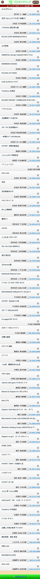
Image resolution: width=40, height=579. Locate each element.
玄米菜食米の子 (7, 191)
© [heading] (20, 576)
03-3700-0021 (34, 270)
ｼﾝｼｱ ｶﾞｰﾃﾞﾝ (6, 455)
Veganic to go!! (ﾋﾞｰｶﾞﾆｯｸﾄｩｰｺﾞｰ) (15, 436)
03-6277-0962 (34, 105)
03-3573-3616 (34, 469)
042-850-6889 (34, 551)
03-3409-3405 (34, 42)
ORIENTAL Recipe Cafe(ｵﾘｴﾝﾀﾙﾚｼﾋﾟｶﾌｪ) (17, 55)
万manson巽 (6, 265)
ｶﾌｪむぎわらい (7, 9)
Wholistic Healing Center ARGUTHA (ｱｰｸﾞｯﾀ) (19, 427)
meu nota (5, 173)
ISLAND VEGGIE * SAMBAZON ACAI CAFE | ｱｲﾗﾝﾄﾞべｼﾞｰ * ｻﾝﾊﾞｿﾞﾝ (21, 100)
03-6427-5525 (34, 133)
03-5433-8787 (34, 242)
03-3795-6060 (34, 251)
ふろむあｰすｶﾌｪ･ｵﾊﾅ (9, 237)
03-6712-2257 (34, 515)
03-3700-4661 (34, 261)
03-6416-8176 (34, 224)
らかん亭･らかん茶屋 (10, 491)
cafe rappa (6, 374)
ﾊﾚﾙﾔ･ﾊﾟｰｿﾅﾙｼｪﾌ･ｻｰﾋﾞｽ (10, 328)
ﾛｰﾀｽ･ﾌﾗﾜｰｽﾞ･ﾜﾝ (7, 200)
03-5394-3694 (34, 342)
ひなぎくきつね (7, 482)
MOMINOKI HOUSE (9, 64)
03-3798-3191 (34, 478)
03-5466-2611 (34, 451)
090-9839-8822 (34, 333)
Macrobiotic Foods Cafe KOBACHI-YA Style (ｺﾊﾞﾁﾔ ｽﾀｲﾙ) (21, 418)
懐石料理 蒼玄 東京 (9, 537)
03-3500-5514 (34, 306)
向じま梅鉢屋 (7, 209)
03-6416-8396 (34, 78)
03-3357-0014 (34, 151)
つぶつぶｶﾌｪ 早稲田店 (10, 155)
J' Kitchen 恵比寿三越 (10, 27)
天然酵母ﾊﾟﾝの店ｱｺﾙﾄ (10, 118)
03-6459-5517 (34, 288)
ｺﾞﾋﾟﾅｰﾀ (5, 355)
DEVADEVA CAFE (9, 555)
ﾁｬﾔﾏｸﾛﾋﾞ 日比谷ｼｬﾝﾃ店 (10, 301)
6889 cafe (5, 546)
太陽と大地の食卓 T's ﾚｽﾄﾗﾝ (12, 528)
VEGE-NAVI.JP (21, 576)
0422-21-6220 (34, 560)
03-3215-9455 (34, 315)
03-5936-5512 (34, 406)
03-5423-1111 (34, 33)
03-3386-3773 (34, 379)
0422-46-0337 (34, 569)
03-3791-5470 (34, 505)
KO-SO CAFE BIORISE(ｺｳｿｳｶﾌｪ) (14, 37)
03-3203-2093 (34, 161)
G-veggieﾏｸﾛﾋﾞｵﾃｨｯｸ (9, 319)
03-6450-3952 (34, 96)
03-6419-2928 (34, 123)
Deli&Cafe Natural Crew (11, 274)
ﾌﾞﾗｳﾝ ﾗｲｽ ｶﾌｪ (7, 109)
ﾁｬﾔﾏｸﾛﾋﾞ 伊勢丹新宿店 (10, 146)
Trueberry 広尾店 (8, 91)
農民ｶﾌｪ (5, 219)
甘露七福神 (6, 337)
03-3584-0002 (34, 423)
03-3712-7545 (34, 496)
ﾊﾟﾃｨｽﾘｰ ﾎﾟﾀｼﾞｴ (7, 518)
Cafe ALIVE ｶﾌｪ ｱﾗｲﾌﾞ (10, 82)
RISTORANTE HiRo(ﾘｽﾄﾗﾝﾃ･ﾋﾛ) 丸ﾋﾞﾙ (16, 292)
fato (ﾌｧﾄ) (5, 400)
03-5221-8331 (34, 297)
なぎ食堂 (5, 46)
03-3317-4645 (34, 187)
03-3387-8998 (34, 361)
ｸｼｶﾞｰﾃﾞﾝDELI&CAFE (10, 310)
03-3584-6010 (34, 487)
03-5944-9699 (34, 351)
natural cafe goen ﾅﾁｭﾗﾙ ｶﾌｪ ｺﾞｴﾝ (14, 383)
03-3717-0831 (34, 533)
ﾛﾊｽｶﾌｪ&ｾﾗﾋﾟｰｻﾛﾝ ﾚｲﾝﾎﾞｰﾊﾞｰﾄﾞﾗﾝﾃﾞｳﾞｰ (17, 500)
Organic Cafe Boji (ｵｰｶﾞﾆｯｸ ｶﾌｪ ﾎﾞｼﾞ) (17, 409)
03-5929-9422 (34, 178)
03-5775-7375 (34, 460)
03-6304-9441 (34, 206)
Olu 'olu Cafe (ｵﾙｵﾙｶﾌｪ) (11, 246)
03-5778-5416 (34, 114)
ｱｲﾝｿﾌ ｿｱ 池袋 (7, 346)
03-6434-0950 (34, 60)
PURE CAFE (6, 446)
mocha (4, 228)
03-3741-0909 (34, 24)
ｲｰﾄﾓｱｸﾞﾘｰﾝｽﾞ (7, 473)
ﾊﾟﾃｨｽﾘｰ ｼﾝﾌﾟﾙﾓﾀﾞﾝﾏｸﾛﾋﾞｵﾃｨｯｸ (13, 283)
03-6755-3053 (34, 388)
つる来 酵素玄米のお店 (11, 364)
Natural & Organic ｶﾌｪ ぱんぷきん (15, 391)
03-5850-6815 (34, 14)
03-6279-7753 (34, 524)
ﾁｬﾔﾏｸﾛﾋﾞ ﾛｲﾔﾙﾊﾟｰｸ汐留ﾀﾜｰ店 (12, 464)
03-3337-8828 (34, 370)
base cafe (5, 564)
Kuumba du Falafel (9, 73)
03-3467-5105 (34, 142)
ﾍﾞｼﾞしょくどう (7, 164)
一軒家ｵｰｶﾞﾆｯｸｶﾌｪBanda (11, 137)
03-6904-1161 (34, 233)
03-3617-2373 (34, 215)
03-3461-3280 (34, 51)
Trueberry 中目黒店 (9, 509)
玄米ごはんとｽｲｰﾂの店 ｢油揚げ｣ (14, 18)
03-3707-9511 (34, 279)
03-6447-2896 (34, 433)
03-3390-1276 (34, 197)
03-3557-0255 (34, 397)
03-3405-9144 (34, 69)
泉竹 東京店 (6, 255)
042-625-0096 (34, 542)
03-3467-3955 (34, 87)
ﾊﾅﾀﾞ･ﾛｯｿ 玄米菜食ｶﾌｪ (10, 127)
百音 (3, 182)
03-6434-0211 (34, 442)
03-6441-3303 (34, 415)
